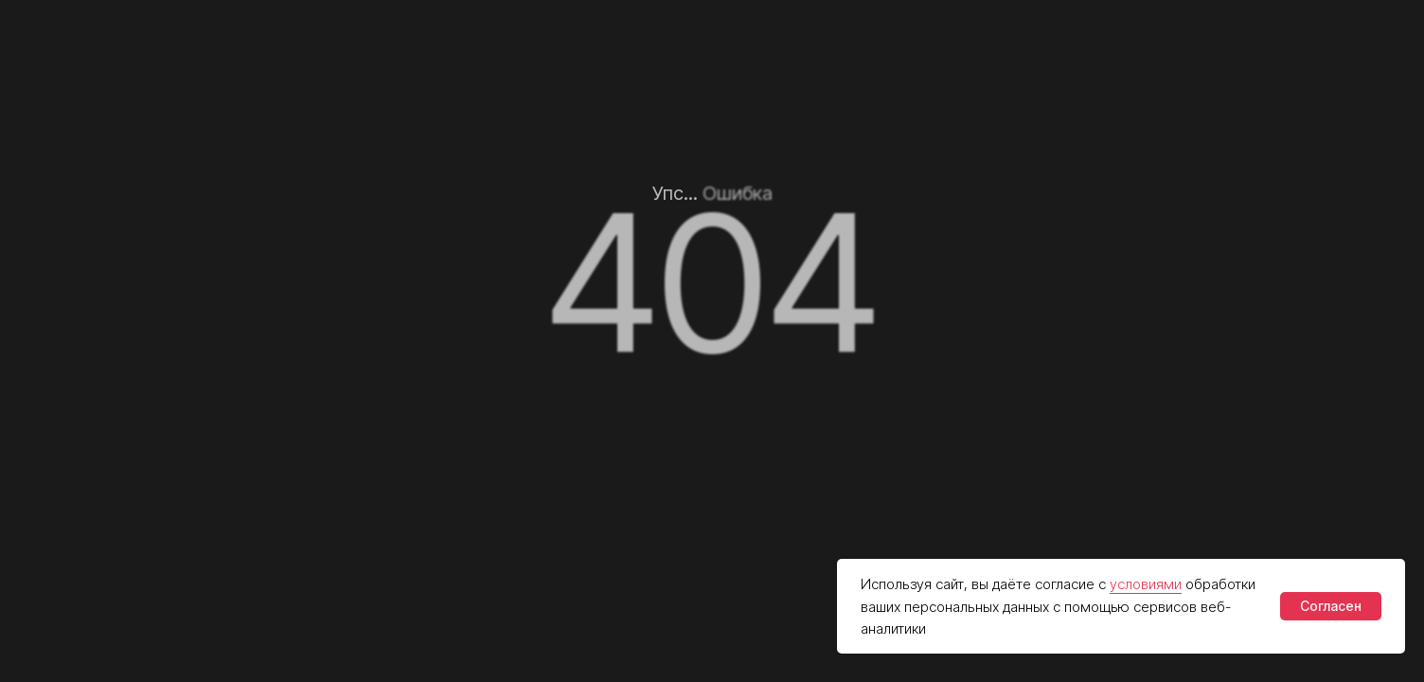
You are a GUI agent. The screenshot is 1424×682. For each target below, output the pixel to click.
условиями (1146, 584)
